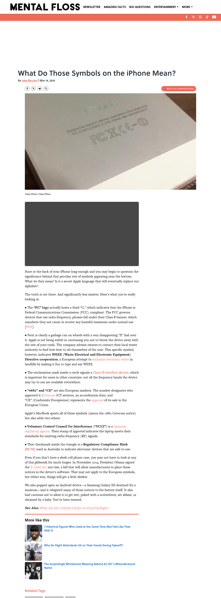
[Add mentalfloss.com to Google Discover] (178, 88)
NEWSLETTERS (117, 581)
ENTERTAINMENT (165, 7)
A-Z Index (142, 586)
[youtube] (214, 17)
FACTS (71, 542)
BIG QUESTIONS (140, 7)
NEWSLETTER (91, 7)
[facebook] (186, 17)
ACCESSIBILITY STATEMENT (83, 586)
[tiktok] (207, 17)
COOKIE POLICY (176, 581)
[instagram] (200, 17)
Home (29, 558)
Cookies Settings (176, 586)
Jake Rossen (29, 80)
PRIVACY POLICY (146, 581)
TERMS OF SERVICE (46, 586)
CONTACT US (76, 581)
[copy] (46, 88)
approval (97, 400)
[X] (193, 17)
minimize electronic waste (110, 359)
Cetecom (49, 395)
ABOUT (40, 581)
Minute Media (103, 594)
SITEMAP (114, 586)
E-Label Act (38, 467)
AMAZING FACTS (115, 7)
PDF (29, 326)
